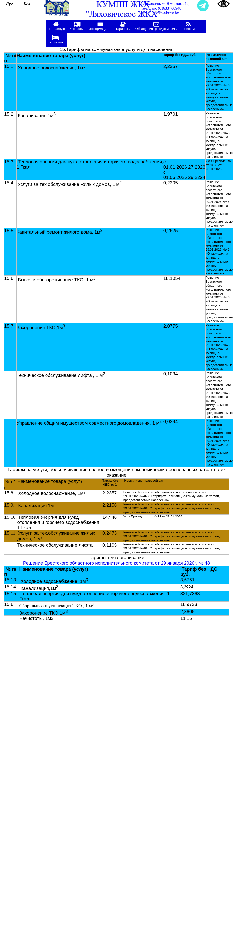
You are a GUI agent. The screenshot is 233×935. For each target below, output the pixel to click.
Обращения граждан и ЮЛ (156, 26)
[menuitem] (57, 26)
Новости (188, 26)
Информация (100, 26)
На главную (56, 26)
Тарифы (123, 26)
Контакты (77, 26)
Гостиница (55, 39)
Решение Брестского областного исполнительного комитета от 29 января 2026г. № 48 (116, 563)
